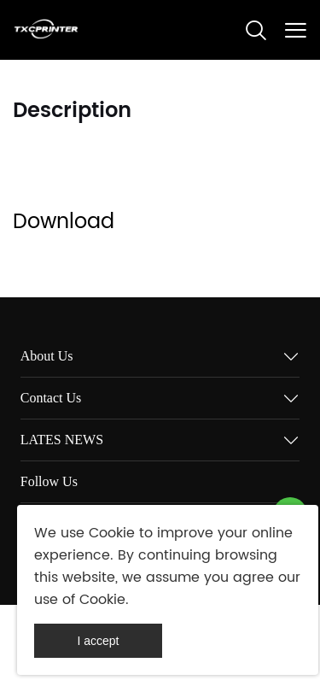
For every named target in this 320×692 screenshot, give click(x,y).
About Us (46, 356)
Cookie (112, 533)
